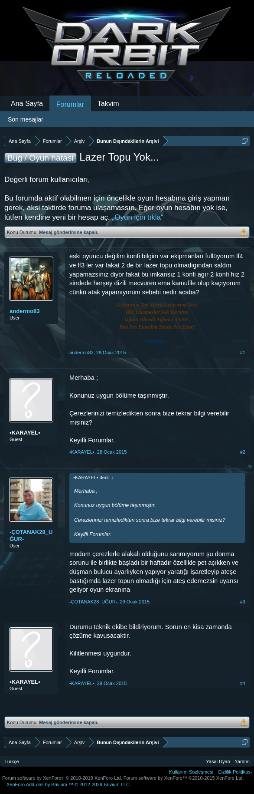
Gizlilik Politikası (235, 771)
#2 (242, 452)
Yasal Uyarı (218, 761)
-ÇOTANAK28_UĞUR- (31, 535)
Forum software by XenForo (62, 778)
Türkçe (11, 761)
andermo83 (24, 311)
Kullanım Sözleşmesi (191, 771)
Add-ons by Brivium (69, 784)
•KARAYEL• (25, 432)
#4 (242, 683)
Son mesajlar (25, 119)
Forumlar (70, 104)
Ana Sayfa (27, 103)
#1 (242, 352)
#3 (242, 601)
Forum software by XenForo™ (184, 778)
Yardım (242, 761)
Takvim (108, 103)
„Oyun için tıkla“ (137, 217)
